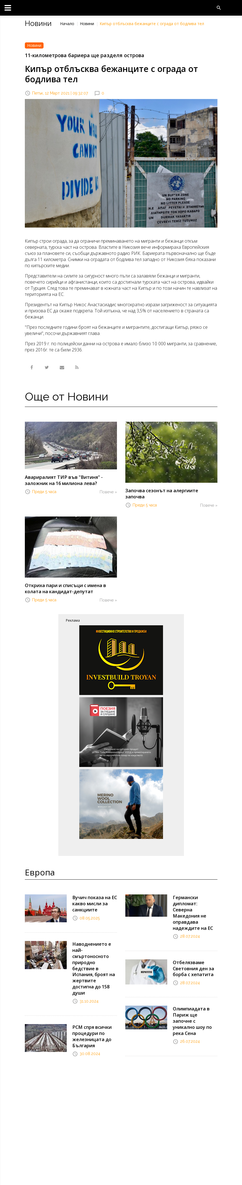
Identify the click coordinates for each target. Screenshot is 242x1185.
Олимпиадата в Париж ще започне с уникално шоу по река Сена (194, 1001)
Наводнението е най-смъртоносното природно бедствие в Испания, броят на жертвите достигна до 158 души (93, 959)
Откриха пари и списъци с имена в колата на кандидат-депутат (64, 582)
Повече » (108, 491)
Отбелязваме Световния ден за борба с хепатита (193, 953)
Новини (87, 23)
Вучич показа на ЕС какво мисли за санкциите (93, 896)
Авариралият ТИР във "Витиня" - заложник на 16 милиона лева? (62, 480)
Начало (67, 23)
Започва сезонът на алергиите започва (170, 490)
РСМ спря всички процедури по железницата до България (91, 1025)
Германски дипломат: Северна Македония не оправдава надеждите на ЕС (195, 901)
